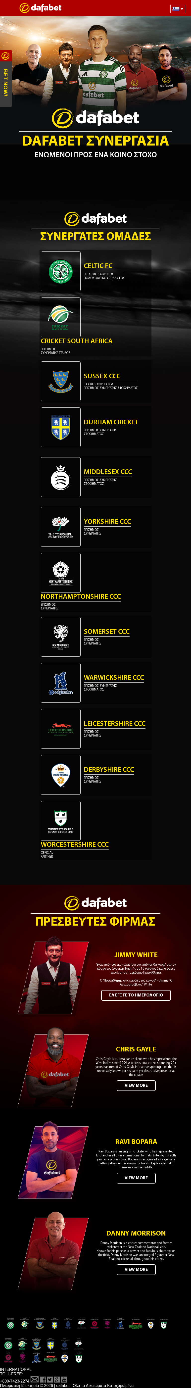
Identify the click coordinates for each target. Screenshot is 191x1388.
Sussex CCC (102, 376)
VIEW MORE (136, 1085)
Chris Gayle (136, 1049)
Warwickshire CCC (114, 678)
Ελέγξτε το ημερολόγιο (136, 995)
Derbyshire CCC (109, 770)
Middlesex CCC (108, 472)
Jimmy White (136, 955)
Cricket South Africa (77, 341)
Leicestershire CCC (114, 724)
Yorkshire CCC (107, 522)
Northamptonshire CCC (81, 597)
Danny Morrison (136, 1233)
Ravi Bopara (136, 1142)
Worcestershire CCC (75, 845)
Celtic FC (98, 266)
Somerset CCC (107, 632)
